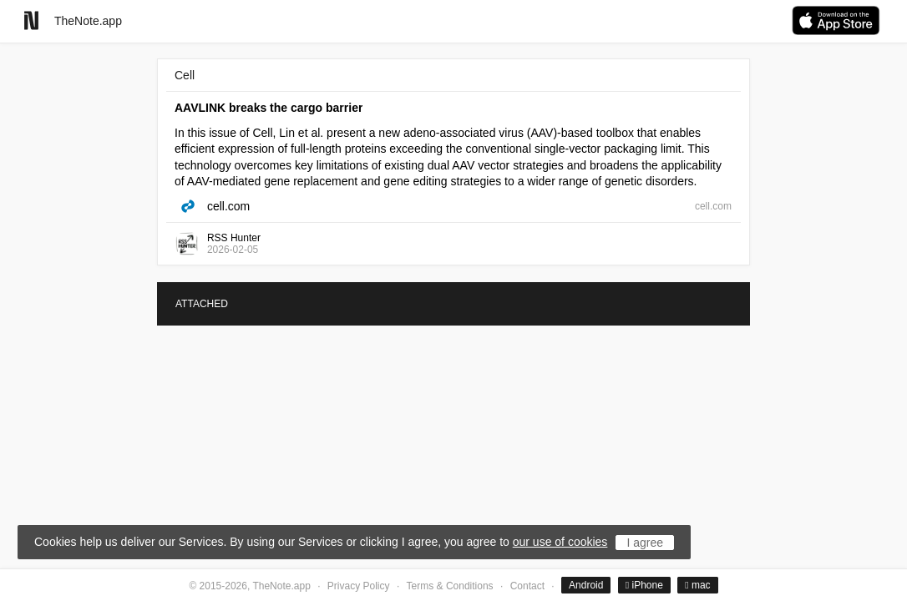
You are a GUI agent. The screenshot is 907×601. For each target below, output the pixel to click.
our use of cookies (560, 541)
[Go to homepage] (31, 20)
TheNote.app (88, 21)
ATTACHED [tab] (201, 304)
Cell (185, 75)
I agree (644, 542)
